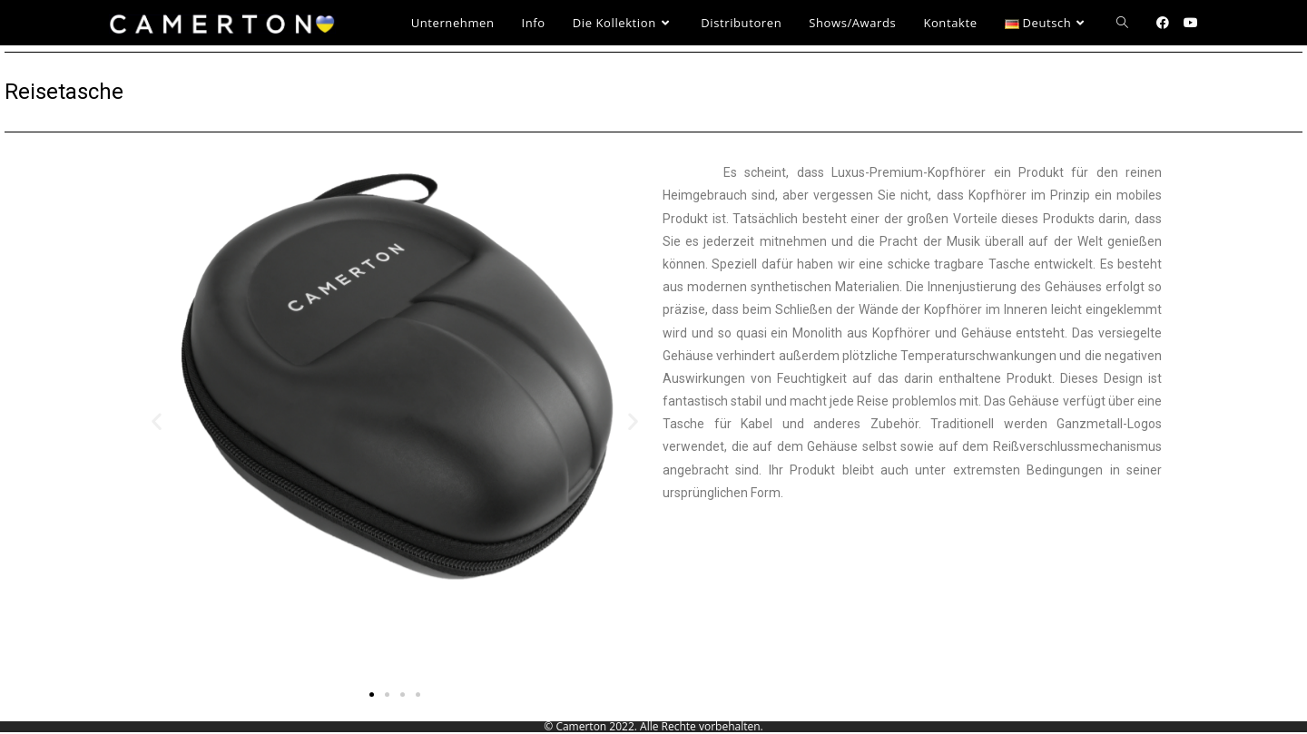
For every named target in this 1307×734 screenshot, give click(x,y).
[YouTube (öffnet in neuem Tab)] (1190, 22)
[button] (156, 421)
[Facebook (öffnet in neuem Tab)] (1162, 22)
